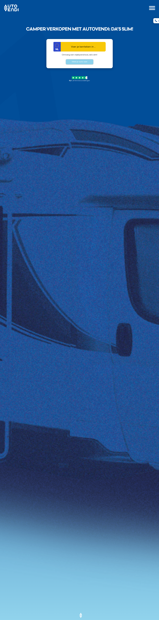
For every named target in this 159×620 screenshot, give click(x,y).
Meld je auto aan (79, 62)
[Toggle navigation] (152, 8)
